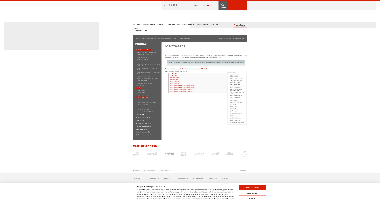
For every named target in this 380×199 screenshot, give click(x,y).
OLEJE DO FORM (142, 81)
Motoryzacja (149, 24)
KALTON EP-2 (173, 75)
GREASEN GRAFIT (174, 77)
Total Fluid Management (143, 117)
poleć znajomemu (165, 170)
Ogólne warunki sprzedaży (143, 135)
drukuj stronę (151, 170)
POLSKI (203, 5)
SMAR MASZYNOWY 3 (175, 83)
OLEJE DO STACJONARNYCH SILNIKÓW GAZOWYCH (148, 65)
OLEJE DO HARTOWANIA (144, 76)
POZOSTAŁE (140, 85)
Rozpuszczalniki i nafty (144, 109)
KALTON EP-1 (173, 73)
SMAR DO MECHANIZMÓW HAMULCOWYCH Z (181, 91)
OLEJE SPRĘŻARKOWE (143, 57)
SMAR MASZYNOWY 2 (175, 81)
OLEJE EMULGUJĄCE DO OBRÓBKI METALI (147, 69)
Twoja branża (140, 114)
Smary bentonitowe (143, 104)
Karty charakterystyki (140, 29)
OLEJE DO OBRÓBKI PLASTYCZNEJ (147, 78)
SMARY (176, 38)
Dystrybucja (203, 24)
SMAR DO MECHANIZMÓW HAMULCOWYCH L (181, 89)
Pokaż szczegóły (213, 195)
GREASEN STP (174, 79)
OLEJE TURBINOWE (142, 62)
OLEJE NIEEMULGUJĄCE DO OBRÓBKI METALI (148, 72)
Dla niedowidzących (226, 38)
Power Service (140, 120)
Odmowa (252, 186)
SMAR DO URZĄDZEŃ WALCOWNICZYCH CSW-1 (182, 85)
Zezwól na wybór (252, 181)
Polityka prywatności (144, 187)
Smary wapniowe (143, 97)
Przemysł (162, 24)
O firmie (137, 24)
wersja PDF (138, 170)
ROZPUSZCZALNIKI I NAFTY (145, 111)
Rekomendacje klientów (143, 132)
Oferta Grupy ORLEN (241, 25)
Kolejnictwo (174, 24)
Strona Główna (146, 38)
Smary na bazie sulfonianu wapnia (147, 102)
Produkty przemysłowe (165, 38)
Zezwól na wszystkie (252, 175)
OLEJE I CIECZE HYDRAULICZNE (146, 52)
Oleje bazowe (189, 24)
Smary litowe (141, 92)
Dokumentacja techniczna (143, 123)
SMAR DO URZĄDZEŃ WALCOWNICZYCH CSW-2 (182, 87)
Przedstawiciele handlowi (143, 126)
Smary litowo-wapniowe (144, 95)
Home (164, 5)
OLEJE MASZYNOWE (143, 59)
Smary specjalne (142, 99)
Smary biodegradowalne (144, 107)
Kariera (215, 24)
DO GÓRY (243, 170)
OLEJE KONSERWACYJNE (144, 83)
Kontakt (196, 5)
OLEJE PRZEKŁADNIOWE (144, 55)
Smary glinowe (142, 90)
